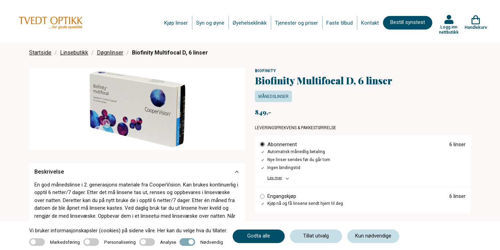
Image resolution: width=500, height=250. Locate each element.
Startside (40, 52)
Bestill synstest (407, 22)
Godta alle (258, 236)
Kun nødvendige (373, 236)
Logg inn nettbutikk (448, 29)
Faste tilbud (339, 23)
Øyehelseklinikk (250, 23)
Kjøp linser (176, 23)
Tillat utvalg (316, 236)
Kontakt (370, 23)
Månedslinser (273, 96)
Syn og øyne (210, 23)
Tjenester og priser (296, 23)
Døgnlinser (110, 52)
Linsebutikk (74, 52)
